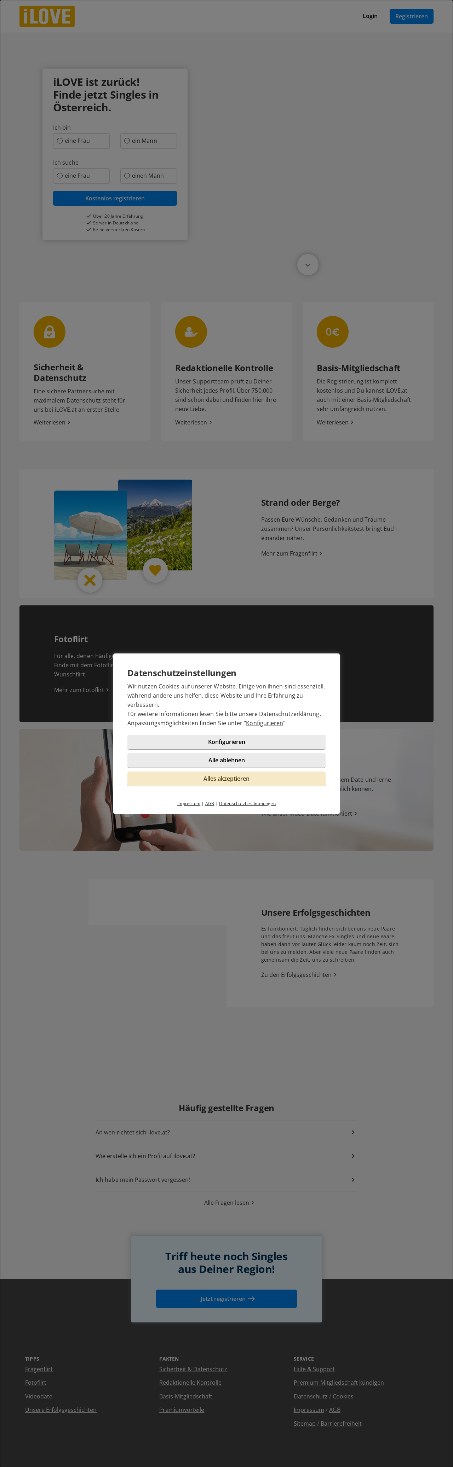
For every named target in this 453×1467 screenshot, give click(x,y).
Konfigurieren (264, 723)
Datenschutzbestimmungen (247, 803)
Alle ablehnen (226, 760)
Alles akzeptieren (226, 778)
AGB (209, 803)
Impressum (188, 803)
